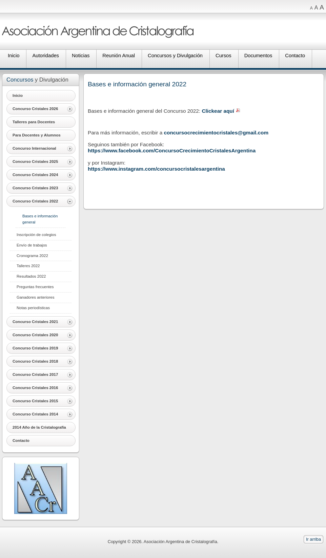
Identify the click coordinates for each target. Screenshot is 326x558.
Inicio (13, 55)
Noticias (80, 55)
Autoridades (45, 55)
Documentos (258, 55)
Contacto (295, 55)
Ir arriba (313, 539)
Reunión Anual (118, 55)
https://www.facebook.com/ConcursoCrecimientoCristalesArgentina (172, 150)
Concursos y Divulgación (175, 55)
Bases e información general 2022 (137, 84)
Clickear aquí (218, 111)
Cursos (223, 55)
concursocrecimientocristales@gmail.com (216, 132)
